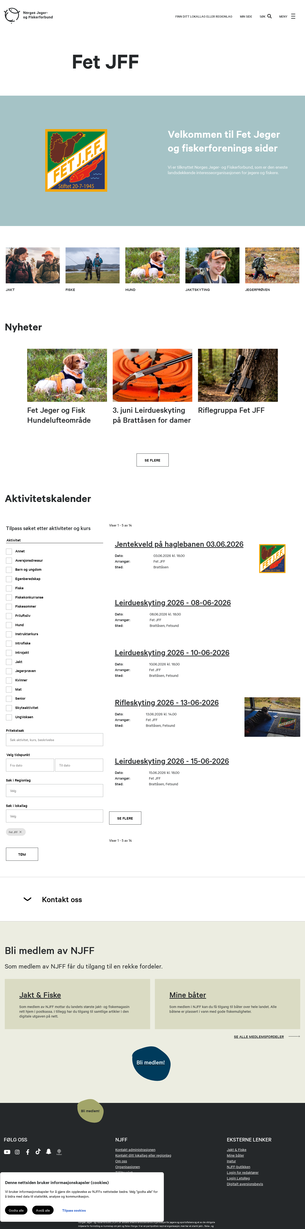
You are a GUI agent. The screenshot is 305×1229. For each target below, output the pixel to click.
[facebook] (28, 1152)
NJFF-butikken (238, 1166)
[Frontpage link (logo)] (11, 16)
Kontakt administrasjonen (135, 1149)
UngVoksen (23, 716)
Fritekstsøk (15, 730)
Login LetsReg (238, 1178)
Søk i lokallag (16, 805)
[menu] (287, 16)
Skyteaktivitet (26, 707)
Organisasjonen (127, 1166)
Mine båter (235, 1155)
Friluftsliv (22, 615)
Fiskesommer (25, 606)
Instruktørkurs (26, 633)
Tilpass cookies (74, 1210)
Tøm (22, 854)
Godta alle (16, 1210)
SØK (266, 16)
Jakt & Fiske (236, 1149)
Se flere (152, 459)
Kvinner (20, 679)
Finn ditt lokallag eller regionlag (203, 16)
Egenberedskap (27, 578)
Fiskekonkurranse (28, 597)
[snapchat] (48, 1152)
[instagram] (17, 1152)
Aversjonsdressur (28, 560)
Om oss (121, 1161)
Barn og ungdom (27, 569)
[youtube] (7, 1152)
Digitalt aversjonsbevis (245, 1183)
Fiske (19, 587)
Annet (19, 550)
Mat (18, 689)
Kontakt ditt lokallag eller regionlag (143, 1155)
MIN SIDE (246, 16)
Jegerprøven (25, 670)
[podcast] (59, 1152)
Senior (19, 698)
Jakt (18, 661)
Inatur (231, 1161)
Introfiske (22, 642)
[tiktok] (38, 1152)
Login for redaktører (243, 1172)
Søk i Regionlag (18, 779)
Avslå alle (43, 1210)
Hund (19, 624)
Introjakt (21, 652)
